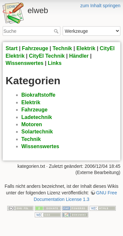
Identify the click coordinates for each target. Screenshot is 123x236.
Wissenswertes (24, 63)
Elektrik (85, 48)
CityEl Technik (47, 56)
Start (11, 48)
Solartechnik (37, 131)
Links (55, 63)
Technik (62, 48)
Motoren (31, 124)
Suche (57, 31)
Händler (79, 56)
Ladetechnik (36, 117)
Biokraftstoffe (38, 95)
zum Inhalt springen (100, 5)
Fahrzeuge (35, 48)
